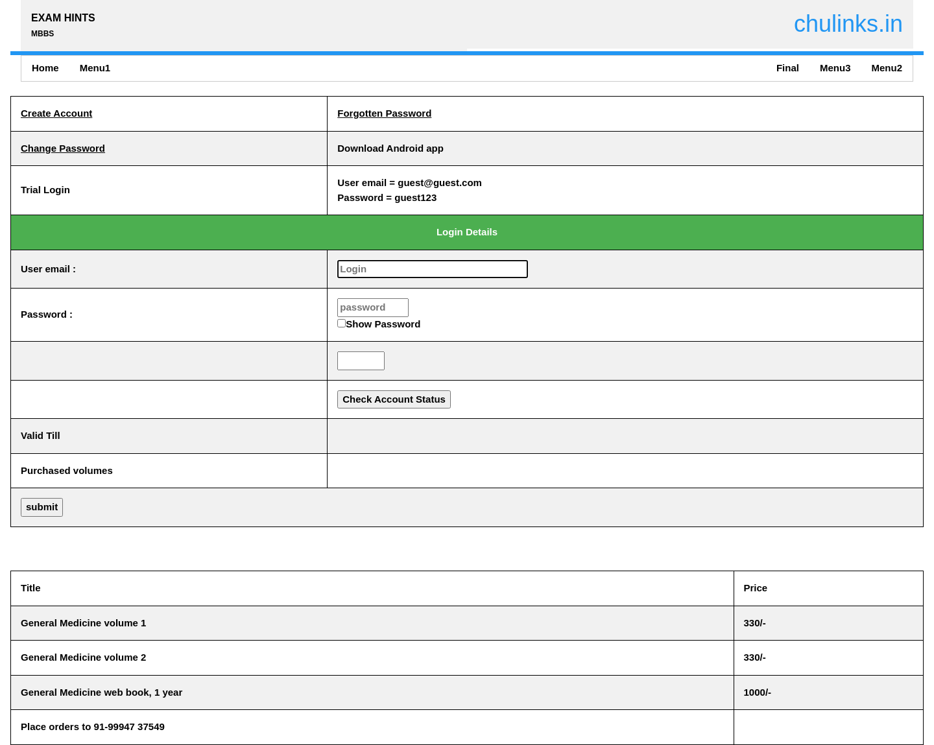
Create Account (56, 113)
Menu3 (835, 67)
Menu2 (886, 67)
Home (45, 67)
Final (787, 67)
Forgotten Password (384, 113)
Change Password (63, 148)
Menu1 (95, 67)
